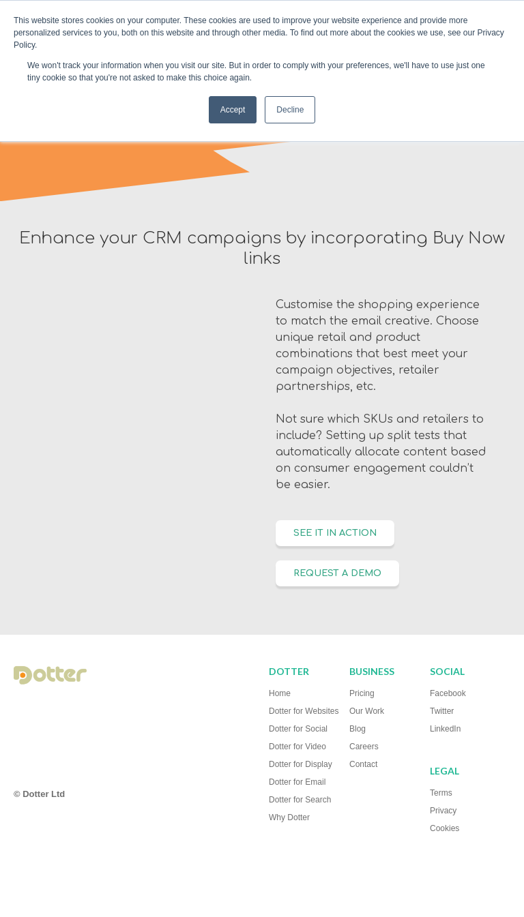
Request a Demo (337, 573)
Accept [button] (233, 110)
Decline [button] (290, 110)
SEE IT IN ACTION (335, 533)
